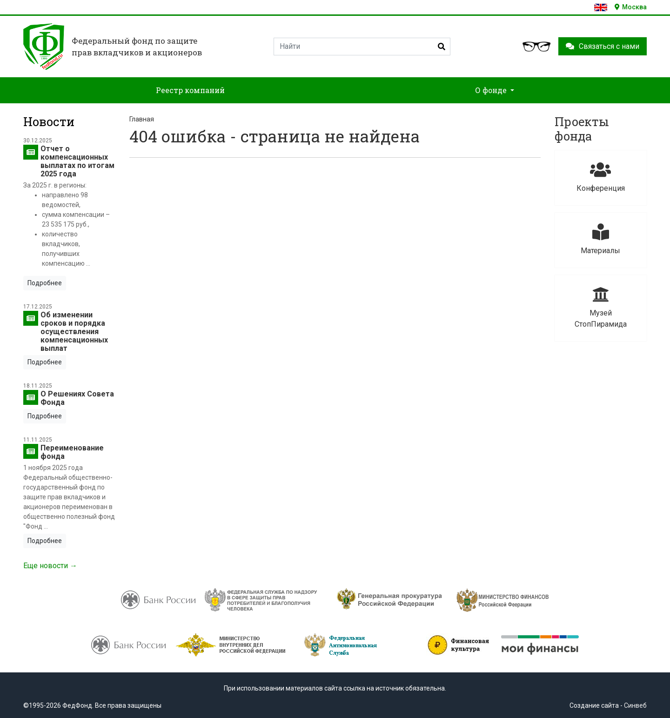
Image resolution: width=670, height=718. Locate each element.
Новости (48, 121)
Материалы (601, 239)
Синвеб (635, 705)
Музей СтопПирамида (601, 307)
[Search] (362, 46)
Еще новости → (50, 565)
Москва (631, 7)
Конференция (601, 177)
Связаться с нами (602, 46)
